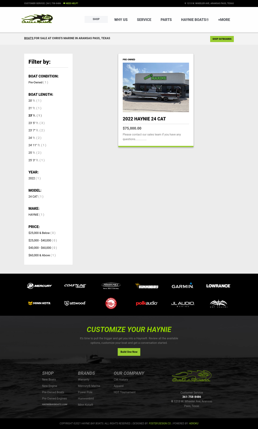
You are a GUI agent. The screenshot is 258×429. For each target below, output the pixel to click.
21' (30, 108)
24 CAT (33, 196)
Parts (166, 20)
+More (224, 20)
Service (144, 20)
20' (30, 100)
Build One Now (129, 351)
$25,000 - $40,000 (39, 240)
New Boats (49, 379)
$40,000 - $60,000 (39, 247)
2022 (31, 178)
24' (30, 138)
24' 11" (32, 145)
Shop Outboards (221, 39)
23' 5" (31, 123)
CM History (121, 379)
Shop (96, 19)
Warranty (83, 379)
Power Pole (85, 392)
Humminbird (86, 398)
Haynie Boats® (195, 20)
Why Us (121, 20)
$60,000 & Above (39, 255)
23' (30, 115)
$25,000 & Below (39, 233)
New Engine (49, 386)
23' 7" (31, 130)
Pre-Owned (35, 82)
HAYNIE (33, 214)
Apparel (119, 386)
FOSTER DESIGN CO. (160, 423)
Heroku (193, 423)
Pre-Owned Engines (54, 398)
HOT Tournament (124, 392)
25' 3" (31, 160)
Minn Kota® (85, 404)
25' (30, 152)
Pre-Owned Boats (53, 392)
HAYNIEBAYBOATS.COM (54, 404)
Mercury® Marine (89, 386)
